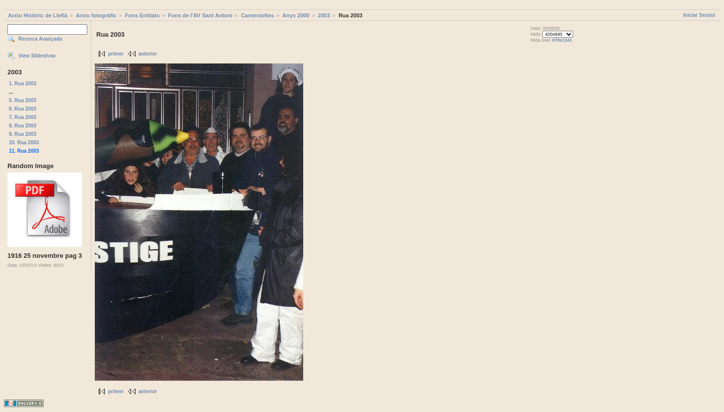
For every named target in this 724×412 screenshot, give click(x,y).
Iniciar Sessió (699, 15)
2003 (324, 15)
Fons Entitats (142, 15)
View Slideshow (37, 56)
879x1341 (562, 40)
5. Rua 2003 (22, 100)
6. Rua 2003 (22, 109)
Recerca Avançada (40, 39)
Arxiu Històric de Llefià (37, 15)
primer (116, 54)
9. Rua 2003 (22, 134)
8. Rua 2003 (22, 125)
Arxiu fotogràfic (96, 15)
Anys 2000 (295, 15)
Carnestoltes (257, 15)
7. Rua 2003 (22, 117)
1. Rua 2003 (22, 83)
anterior (147, 54)
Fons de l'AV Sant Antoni (200, 15)
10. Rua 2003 (24, 142)
